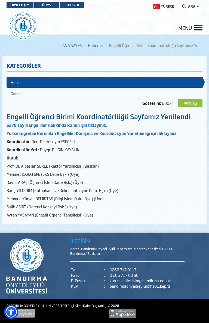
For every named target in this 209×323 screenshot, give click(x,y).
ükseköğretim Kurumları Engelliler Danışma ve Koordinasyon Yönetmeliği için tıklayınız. (93, 133)
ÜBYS (46, 4)
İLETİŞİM (80, 240)
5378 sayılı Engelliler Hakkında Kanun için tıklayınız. (57, 125)
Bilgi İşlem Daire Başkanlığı (87, 305)
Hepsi (16, 82)
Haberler (95, 45)
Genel (16, 93)
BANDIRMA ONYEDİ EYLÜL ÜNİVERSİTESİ (37, 305)
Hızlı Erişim (20, 4)
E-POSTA (71, 4)
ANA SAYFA (72, 45)
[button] (11, 312)
